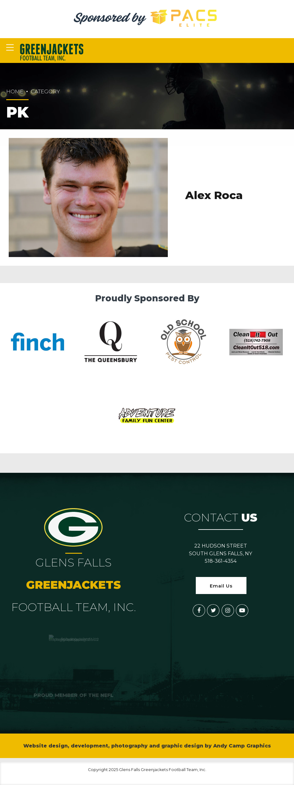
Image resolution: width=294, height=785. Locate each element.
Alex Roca (214, 195)
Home (14, 91)
